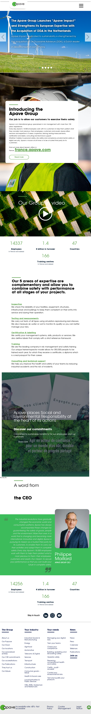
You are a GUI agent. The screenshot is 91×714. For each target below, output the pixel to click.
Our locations (7, 648)
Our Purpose (7, 641)
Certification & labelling (23, 332)
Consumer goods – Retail (32, 672)
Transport (28, 661)
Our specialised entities (8, 653)
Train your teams (54, 643)
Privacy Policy (50, 707)
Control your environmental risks (55, 673)
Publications (75, 652)
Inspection (16, 304)
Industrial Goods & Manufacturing (32, 639)
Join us (73, 656)
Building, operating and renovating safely (56, 653)
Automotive (29, 650)
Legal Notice (79, 707)
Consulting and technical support (28, 361)
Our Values (6, 671)
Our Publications (8, 664)
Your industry (31, 630)
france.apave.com (33, 149)
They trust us (7, 668)
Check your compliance (52, 647)
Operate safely (53, 657)
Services (28, 657)
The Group (7, 630)
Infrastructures (30, 664)
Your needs (53, 630)
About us (5, 638)
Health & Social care (33, 676)
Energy (27, 643)
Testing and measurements (25, 318)
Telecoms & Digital (32, 654)
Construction (30, 668)
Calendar (74, 645)
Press (72, 641)
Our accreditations (9, 661)
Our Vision (6, 645)
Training (15, 344)
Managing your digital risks (56, 639)
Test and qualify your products (55, 679)
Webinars (73, 648)
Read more (22, 56)
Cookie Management (64, 707)
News (72, 630)
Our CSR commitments (11, 657)
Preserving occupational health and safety (55, 662)
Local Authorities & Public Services (32, 680)
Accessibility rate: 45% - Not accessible (27, 707)
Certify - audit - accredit (53, 668)
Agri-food (28, 647)
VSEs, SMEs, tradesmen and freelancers (34, 686)
